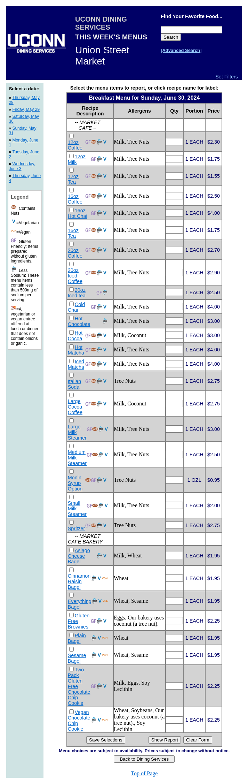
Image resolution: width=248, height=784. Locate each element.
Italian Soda (74, 384)
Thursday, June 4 (25, 178)
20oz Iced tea (77, 292)
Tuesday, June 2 (24, 154)
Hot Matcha (76, 350)
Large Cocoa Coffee (75, 406)
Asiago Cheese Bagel (79, 556)
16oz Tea (73, 233)
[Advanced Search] (181, 50)
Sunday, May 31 (22, 131)
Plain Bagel (77, 638)
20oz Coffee (75, 253)
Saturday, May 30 (24, 119)
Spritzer (76, 528)
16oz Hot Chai (77, 213)
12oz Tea (73, 179)
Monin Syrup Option (75, 483)
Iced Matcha (76, 364)
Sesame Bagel (77, 658)
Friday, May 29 (25, 109)
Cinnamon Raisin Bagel (79, 581)
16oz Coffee (75, 199)
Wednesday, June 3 (22, 166)
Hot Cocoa (75, 335)
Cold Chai (76, 307)
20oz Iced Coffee (75, 275)
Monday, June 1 (23, 142)
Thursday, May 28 (24, 100)
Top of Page (144, 773)
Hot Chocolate (79, 321)
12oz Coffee (75, 145)
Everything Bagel (79, 604)
